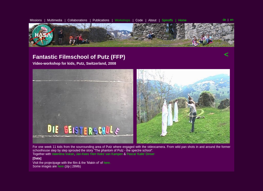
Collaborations (79, 20)
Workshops (124, 20)
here (61, 166)
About (154, 20)
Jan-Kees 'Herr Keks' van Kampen (99, 154)
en (231, 20)
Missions (37, 20)
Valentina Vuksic (63, 154)
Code (141, 20)
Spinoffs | (169, 20)
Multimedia (56, 20)
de (224, 20)
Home (182, 20)
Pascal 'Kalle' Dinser (141, 154)
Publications (103, 20)
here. (107, 163)
